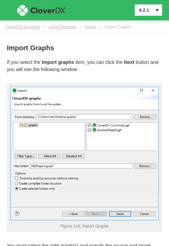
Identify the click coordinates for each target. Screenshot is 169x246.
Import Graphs (118, 27)
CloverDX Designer (22, 27)
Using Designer (62, 27)
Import (90, 27)
